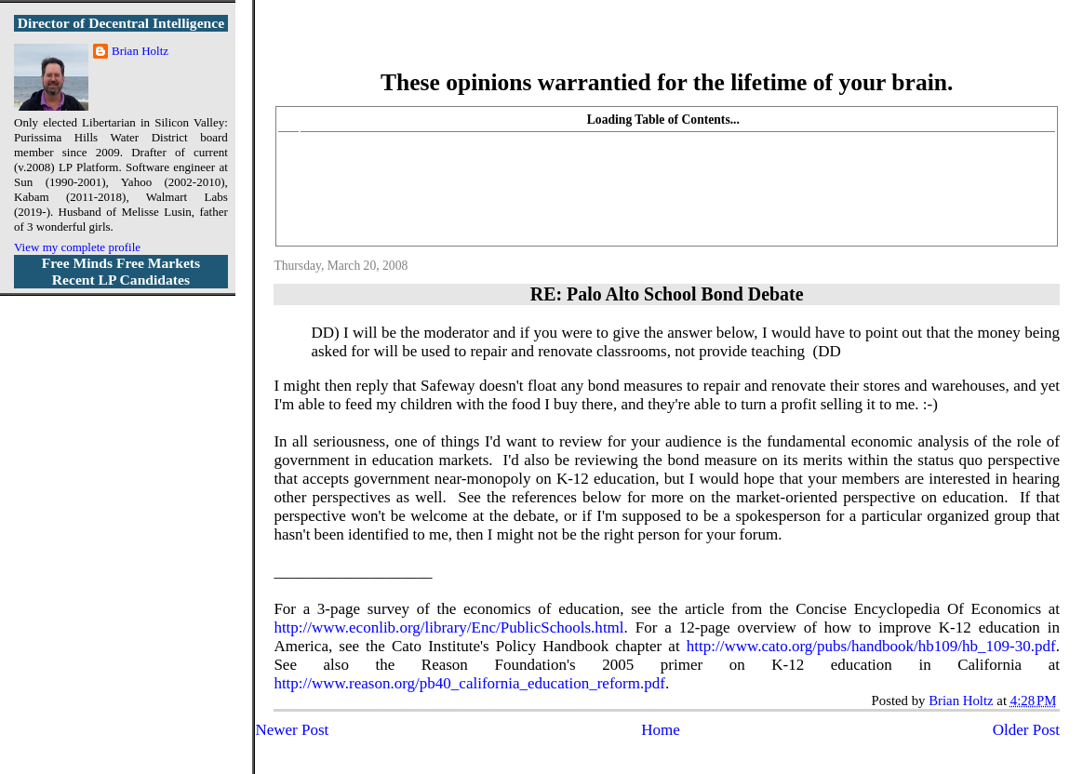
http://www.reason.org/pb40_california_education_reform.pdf (469, 683)
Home (660, 730)
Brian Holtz (140, 51)
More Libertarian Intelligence (666, 46)
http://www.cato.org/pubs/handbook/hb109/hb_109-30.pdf (871, 646)
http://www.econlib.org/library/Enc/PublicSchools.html (448, 627)
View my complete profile (77, 247)
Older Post (1026, 730)
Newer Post (291, 730)
